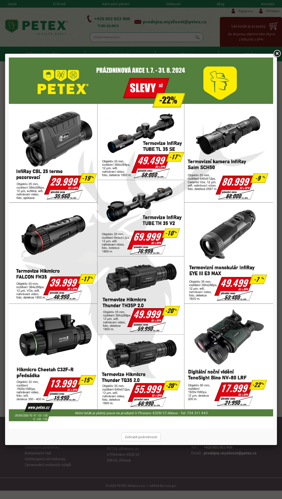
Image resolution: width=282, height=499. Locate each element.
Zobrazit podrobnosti (141, 437)
